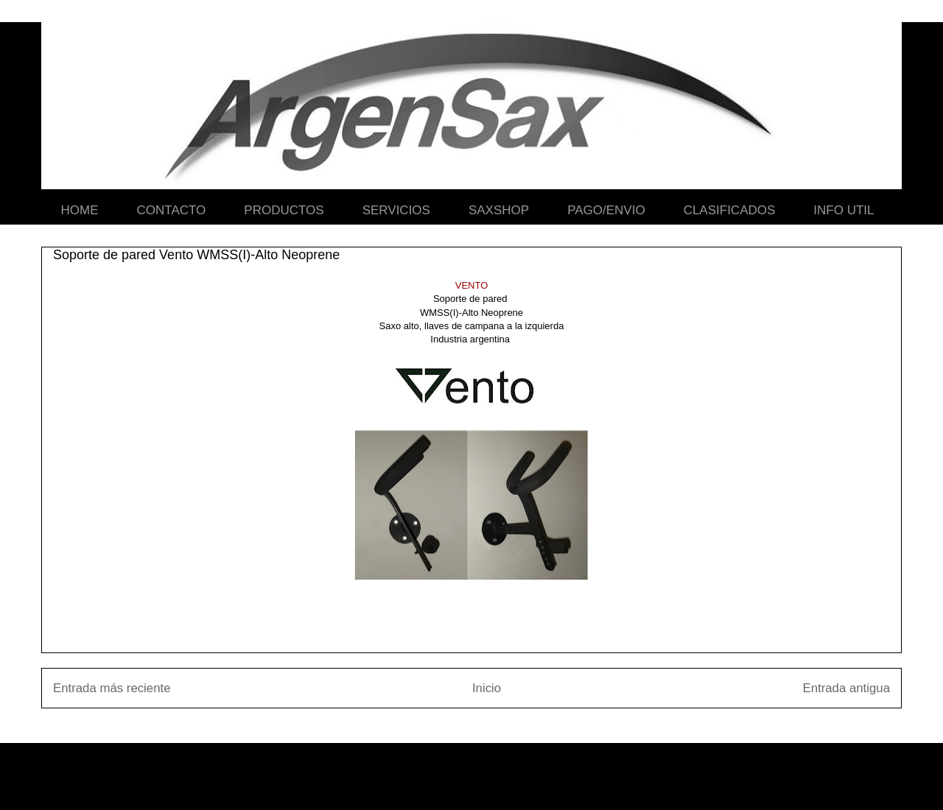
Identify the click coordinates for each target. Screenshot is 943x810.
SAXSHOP (499, 210)
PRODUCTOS (283, 210)
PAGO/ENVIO (606, 210)
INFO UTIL (843, 210)
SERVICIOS (396, 210)
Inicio (486, 688)
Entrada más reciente (112, 688)
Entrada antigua (847, 688)
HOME (80, 210)
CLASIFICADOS (730, 210)
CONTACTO (171, 210)
